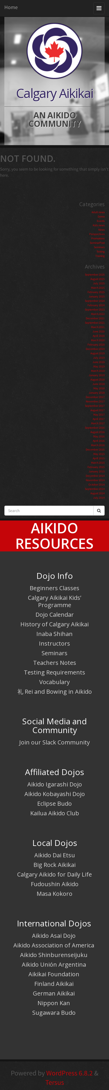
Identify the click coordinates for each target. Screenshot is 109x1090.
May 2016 (99, 436)
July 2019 (99, 358)
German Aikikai (54, 993)
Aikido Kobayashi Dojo (54, 794)
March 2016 (98, 445)
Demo (101, 216)
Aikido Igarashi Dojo (54, 784)
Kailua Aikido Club (54, 813)
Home (11, 7)
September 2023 (95, 309)
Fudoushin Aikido (54, 884)
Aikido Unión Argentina (54, 964)
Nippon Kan (53, 1003)
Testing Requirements (54, 672)
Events (101, 221)
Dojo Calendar (54, 614)
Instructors (54, 643)
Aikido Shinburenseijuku (53, 955)
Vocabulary (54, 682)
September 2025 (95, 274)
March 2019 (98, 371)
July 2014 (99, 498)
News (101, 230)
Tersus (54, 1082)
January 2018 (97, 393)
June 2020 (98, 331)
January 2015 (97, 471)
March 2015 (98, 463)
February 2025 (96, 292)
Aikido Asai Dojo (54, 936)
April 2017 (99, 419)
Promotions (98, 238)
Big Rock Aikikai (54, 865)
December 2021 (95, 318)
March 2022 (98, 314)
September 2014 (95, 489)
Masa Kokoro (54, 894)
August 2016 (97, 432)
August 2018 (97, 379)
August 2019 (97, 353)
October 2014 (96, 484)
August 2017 (97, 410)
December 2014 (95, 476)
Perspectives (97, 234)
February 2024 (96, 305)
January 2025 (97, 296)
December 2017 (95, 397)
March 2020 (98, 340)
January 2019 (97, 375)
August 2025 (97, 279)
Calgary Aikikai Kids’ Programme (54, 601)
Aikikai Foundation (53, 974)
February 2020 (96, 344)
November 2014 (95, 480)
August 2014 (97, 493)
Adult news (98, 212)
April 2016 (99, 441)
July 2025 (99, 283)
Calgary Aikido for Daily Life (54, 874)
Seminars (99, 247)
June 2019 (98, 362)
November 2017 (95, 401)
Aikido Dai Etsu (54, 855)
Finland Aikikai (54, 984)
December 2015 (95, 449)
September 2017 (95, 406)
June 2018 (98, 384)
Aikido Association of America (53, 945)
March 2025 (98, 288)
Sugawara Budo (54, 1013)
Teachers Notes (54, 663)
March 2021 (98, 327)
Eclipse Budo (54, 803)
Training (100, 256)
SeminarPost (97, 243)
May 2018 (99, 388)
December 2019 (95, 349)
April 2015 (99, 458)
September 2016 (95, 428)
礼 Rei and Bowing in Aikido (54, 691)
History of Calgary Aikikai (54, 624)
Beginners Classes (54, 588)
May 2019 (99, 366)
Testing (101, 251)
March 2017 (98, 423)
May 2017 (99, 414)
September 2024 (95, 301)
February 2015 (96, 467)
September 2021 (95, 323)
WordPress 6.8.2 (69, 1072)
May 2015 (99, 454)
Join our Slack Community (54, 742)
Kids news (99, 225)
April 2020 (99, 336)
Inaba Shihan (54, 634)
